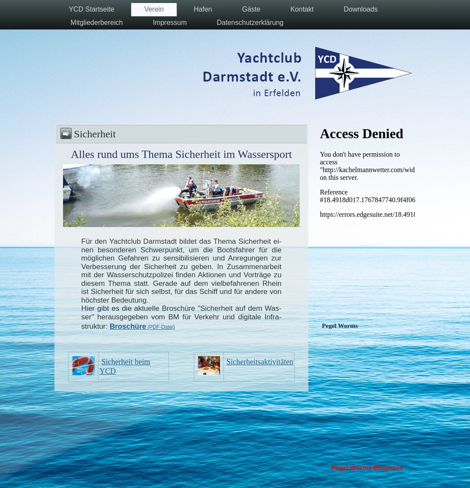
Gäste (251, 9)
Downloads (360, 9)
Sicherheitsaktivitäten (259, 362)
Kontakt (301, 9)
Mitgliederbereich (97, 22)
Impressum (170, 22)
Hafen (203, 9)
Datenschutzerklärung (250, 22)
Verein (153, 9)
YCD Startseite (91, 9)
